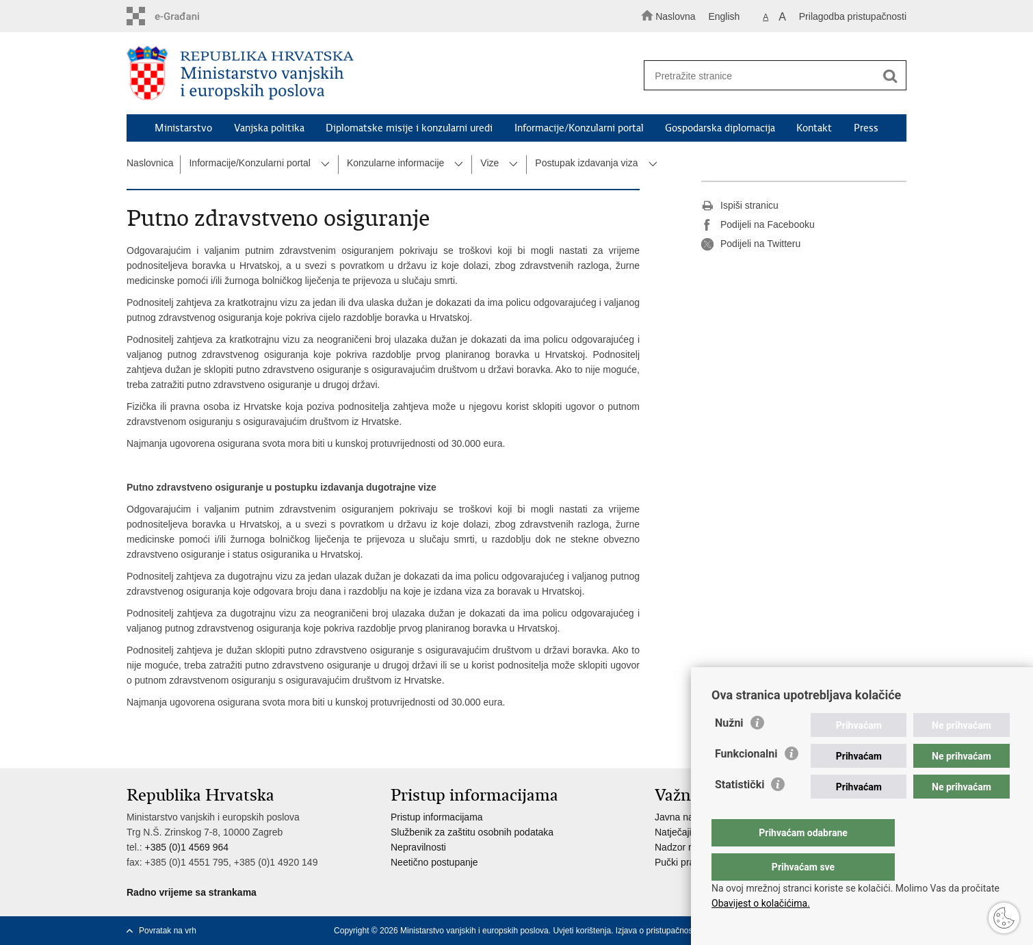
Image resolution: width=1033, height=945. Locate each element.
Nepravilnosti (418, 847)
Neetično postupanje (434, 862)
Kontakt (814, 128)
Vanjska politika (269, 128)
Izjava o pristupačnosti (656, 930)
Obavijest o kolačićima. (760, 903)
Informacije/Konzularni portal (579, 128)
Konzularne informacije (395, 162)
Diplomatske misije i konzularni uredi (409, 128)
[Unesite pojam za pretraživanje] (768, 75)
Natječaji (673, 832)
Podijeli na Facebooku (758, 225)
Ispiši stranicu (740, 206)
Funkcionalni (746, 781)
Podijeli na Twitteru (750, 244)
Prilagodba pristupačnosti (852, 16)
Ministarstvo (183, 128)
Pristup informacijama (437, 817)
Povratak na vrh (167, 930)
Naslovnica (150, 162)
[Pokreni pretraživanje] (890, 76)
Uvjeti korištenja (582, 930)
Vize (489, 162)
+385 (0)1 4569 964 (186, 847)
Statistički (739, 811)
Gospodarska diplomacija (720, 128)
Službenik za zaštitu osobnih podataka (472, 832)
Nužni (729, 750)
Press (866, 128)
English (724, 16)
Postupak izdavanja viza (586, 162)
